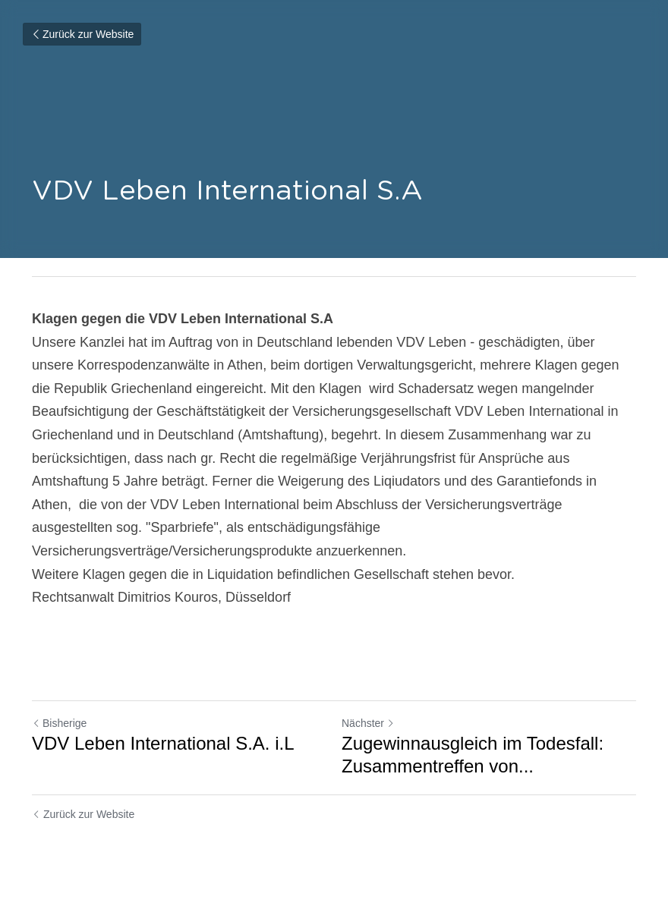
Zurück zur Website (82, 34)
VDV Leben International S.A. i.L (163, 743)
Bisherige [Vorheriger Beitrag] (59, 723)
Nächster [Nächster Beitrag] (368, 723)
